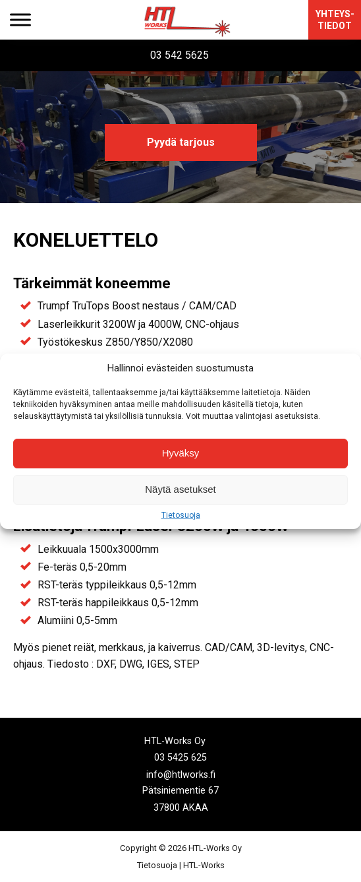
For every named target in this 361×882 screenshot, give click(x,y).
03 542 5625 (179, 55)
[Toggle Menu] (20, 19)
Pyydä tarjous (181, 142)
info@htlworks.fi (180, 774)
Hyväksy (181, 452)
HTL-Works (204, 865)
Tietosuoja (180, 515)
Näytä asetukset (180, 489)
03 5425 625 (180, 757)
